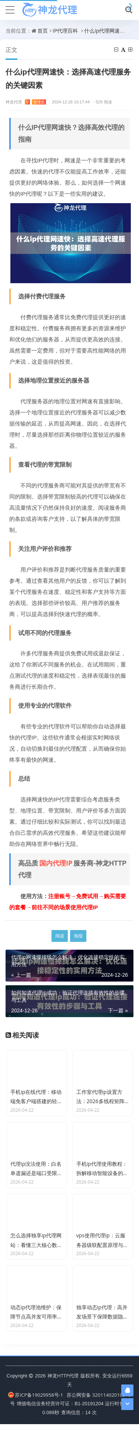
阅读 (59, 936)
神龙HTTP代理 (63, 1387)
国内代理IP (55, 862)
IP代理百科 (65, 30)
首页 (42, 30)
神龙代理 (26, 102)
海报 (78, 936)
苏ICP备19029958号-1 (35, 1406)
